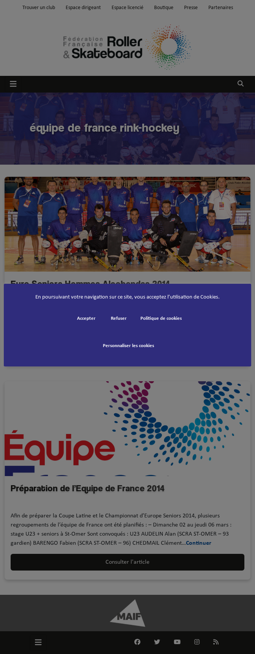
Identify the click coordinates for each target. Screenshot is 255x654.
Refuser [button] (119, 318)
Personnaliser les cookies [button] (128, 345)
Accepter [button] (86, 318)
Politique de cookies (161, 318)
